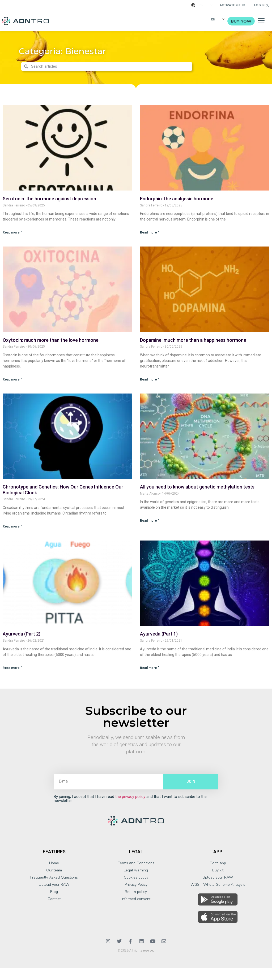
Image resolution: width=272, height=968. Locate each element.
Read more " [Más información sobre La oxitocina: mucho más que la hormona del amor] (12, 379)
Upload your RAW (54, 884)
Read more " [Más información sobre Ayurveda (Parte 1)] (149, 668)
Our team (54, 870)
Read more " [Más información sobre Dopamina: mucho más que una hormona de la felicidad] (149, 379)
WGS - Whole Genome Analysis (217, 884)
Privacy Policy (136, 884)
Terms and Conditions (136, 863)
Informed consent (135, 898)
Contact (54, 898)
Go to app (218, 863)
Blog (54, 891)
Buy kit (217, 870)
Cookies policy (136, 877)
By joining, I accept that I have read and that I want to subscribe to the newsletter (130, 799)
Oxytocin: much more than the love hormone (51, 340)
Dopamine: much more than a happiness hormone (193, 340)
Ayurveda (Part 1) (159, 634)
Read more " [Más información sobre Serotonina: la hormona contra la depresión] (12, 232)
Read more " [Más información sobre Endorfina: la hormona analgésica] (149, 232)
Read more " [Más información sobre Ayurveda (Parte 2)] (12, 668)
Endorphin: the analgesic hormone (176, 198)
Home (54, 863)
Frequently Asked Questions (54, 877)
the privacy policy (130, 796)
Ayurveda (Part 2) (21, 634)
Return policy (136, 891)
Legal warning (136, 870)
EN (201, 5)
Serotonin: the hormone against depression (49, 198)
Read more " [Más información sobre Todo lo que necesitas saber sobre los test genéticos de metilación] (149, 520)
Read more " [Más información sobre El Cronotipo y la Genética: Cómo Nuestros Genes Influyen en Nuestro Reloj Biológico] (12, 526)
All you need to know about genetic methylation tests (197, 487)
